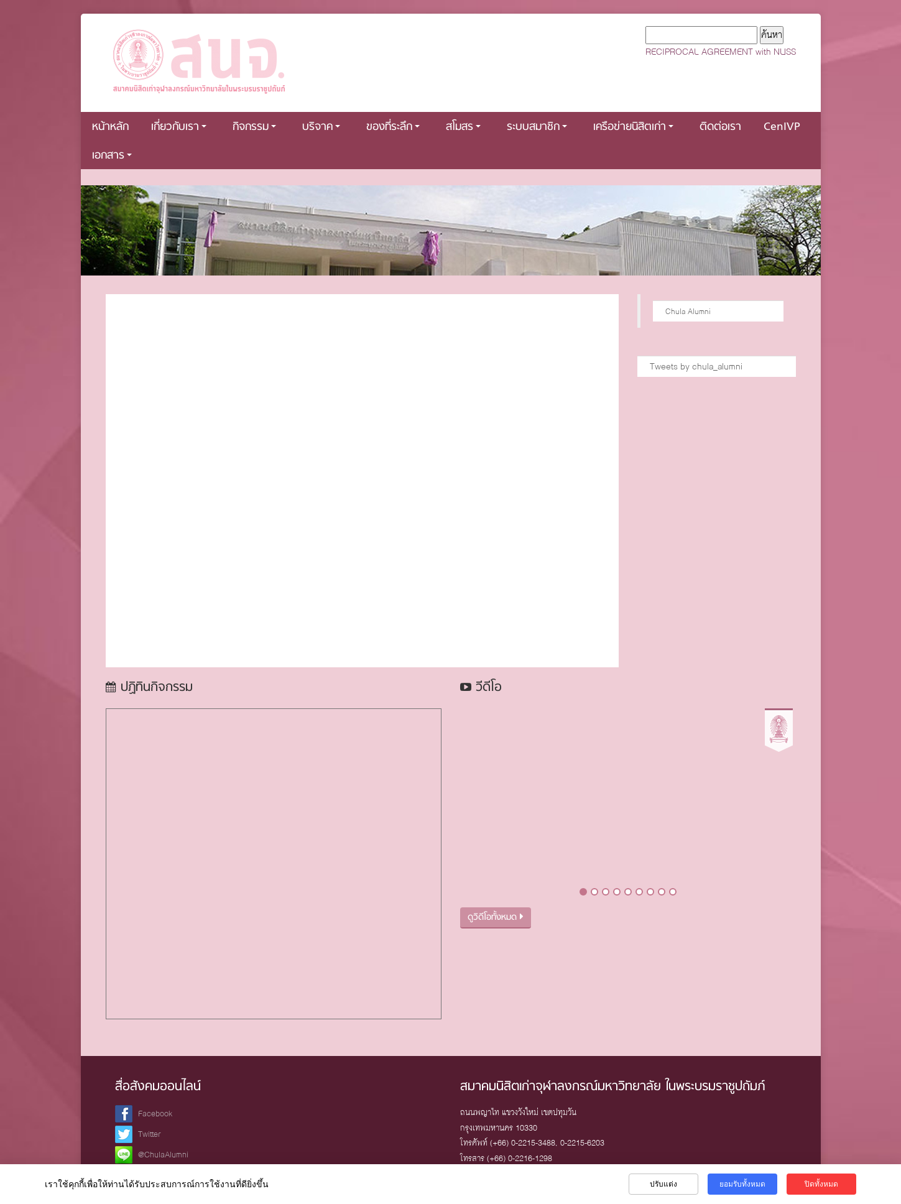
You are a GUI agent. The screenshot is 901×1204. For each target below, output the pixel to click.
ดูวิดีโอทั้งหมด (496, 917)
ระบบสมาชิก (537, 127)
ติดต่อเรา (720, 127)
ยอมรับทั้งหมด (742, 1184)
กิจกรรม (254, 127)
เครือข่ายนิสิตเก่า (633, 127)
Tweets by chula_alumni (696, 366)
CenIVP (782, 127)
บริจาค (321, 127)
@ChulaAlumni (163, 1154)
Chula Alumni (688, 311)
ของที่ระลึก (393, 127)
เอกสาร (112, 156)
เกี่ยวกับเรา (178, 127)
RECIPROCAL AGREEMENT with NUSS (720, 51)
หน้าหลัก (110, 127)
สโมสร (463, 127)
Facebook (155, 1113)
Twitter (149, 1134)
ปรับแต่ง (663, 1184)
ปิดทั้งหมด (821, 1184)
